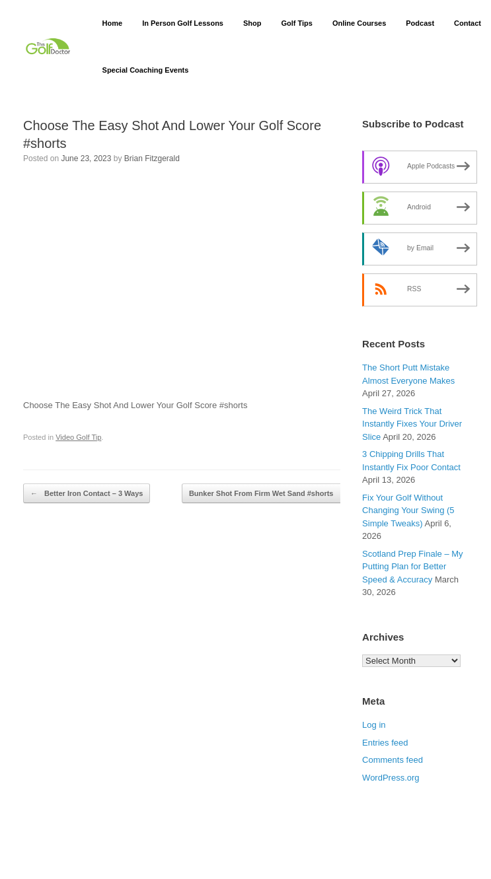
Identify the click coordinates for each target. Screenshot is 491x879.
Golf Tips (296, 23)
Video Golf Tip (78, 437)
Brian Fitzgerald (152, 158)
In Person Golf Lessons (182, 23)
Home (112, 23)
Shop (252, 23)
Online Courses (359, 23)
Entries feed (385, 743)
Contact (467, 23)
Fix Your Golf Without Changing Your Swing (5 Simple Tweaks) (408, 510)
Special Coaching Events (145, 70)
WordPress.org (390, 778)
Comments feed (392, 760)
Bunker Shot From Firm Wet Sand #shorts (268, 493)
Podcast (420, 23)
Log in (373, 725)
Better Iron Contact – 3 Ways (86, 493)
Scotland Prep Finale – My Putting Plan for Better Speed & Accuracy (412, 566)
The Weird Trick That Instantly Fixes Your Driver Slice (412, 424)
